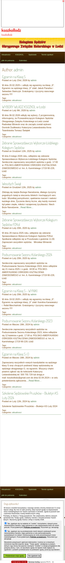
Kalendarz (23, 60)
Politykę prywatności (32, 527)
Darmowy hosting (34, 562)
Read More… (27, 207)
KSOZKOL (19, 55)
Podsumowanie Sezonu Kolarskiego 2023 (27, 320)
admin (18, 69)
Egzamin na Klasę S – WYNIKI (19, 290)
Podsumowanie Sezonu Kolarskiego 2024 (27, 254)
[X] (53, 562)
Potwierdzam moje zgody (15, 556)
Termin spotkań (47, 55)
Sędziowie (32, 55)
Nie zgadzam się (34, 556)
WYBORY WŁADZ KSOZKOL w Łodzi (23, 106)
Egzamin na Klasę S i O (15, 354)
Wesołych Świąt (11, 183)
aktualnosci (17, 100)
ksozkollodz (11, 30)
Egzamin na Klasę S (14, 76)
